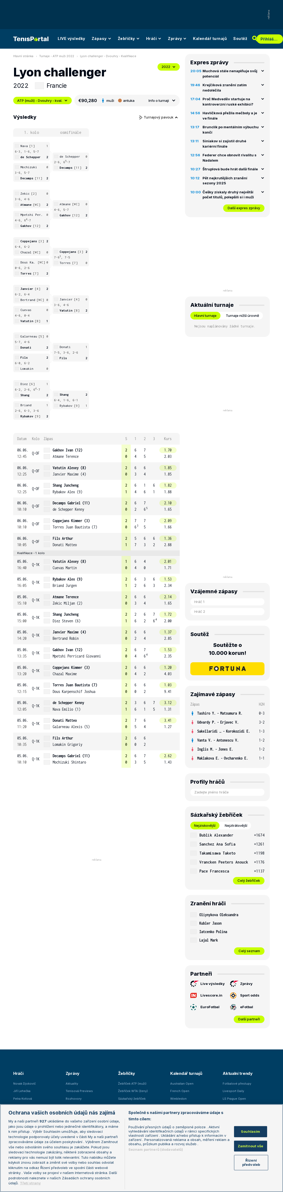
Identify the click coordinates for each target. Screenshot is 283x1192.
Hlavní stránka (23, 56)
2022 (168, 67)
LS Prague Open (234, 1098)
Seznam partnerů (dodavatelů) (155, 1149)
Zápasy (101, 38)
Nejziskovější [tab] (204, 825)
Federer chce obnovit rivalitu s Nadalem (230, 157)
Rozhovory (74, 1098)
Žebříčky (129, 38)
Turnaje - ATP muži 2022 (56, 56)
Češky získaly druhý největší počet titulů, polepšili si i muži (228, 194)
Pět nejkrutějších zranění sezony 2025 (225, 180)
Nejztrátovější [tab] (236, 825)
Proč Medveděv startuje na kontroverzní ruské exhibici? (228, 101)
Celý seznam (249, 951)
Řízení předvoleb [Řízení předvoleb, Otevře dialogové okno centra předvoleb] (251, 1162)
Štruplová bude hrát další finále (230, 169)
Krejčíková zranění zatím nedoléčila (225, 87)
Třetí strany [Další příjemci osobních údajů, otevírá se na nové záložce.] (30, 1183)
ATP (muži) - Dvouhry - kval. (42, 100)
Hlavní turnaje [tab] (205, 315)
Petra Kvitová (22, 1098)
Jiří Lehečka (21, 1091)
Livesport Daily (233, 1091)
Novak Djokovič (24, 1083)
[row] (96, 453)
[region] (141, 1148)
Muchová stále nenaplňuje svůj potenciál (230, 73)
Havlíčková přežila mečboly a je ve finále (230, 115)
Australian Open (182, 1083)
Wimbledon (178, 1098)
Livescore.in (206, 995)
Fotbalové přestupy (237, 1083)
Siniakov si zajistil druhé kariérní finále (224, 143)
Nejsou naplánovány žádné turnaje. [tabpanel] (224, 326)
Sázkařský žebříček (132, 1098)
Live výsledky (207, 984)
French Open (179, 1091)
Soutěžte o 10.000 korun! (227, 649)
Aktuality (72, 1083)
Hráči (154, 38)
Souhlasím (250, 1131)
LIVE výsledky (71, 38)
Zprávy (177, 38)
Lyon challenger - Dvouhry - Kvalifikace (108, 56)
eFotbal (241, 1007)
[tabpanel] (227, 857)
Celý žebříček (248, 880)
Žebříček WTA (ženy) (133, 1091)
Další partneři (249, 1019)
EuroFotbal (204, 1007)
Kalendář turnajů (210, 38)
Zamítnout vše (250, 1146)
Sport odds (244, 995)
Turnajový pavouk (158, 117)
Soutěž (240, 38)
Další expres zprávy (244, 208)
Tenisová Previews (79, 1091)
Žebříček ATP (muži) (132, 1083)
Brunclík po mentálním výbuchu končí (231, 129)
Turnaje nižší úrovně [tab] (242, 315)
